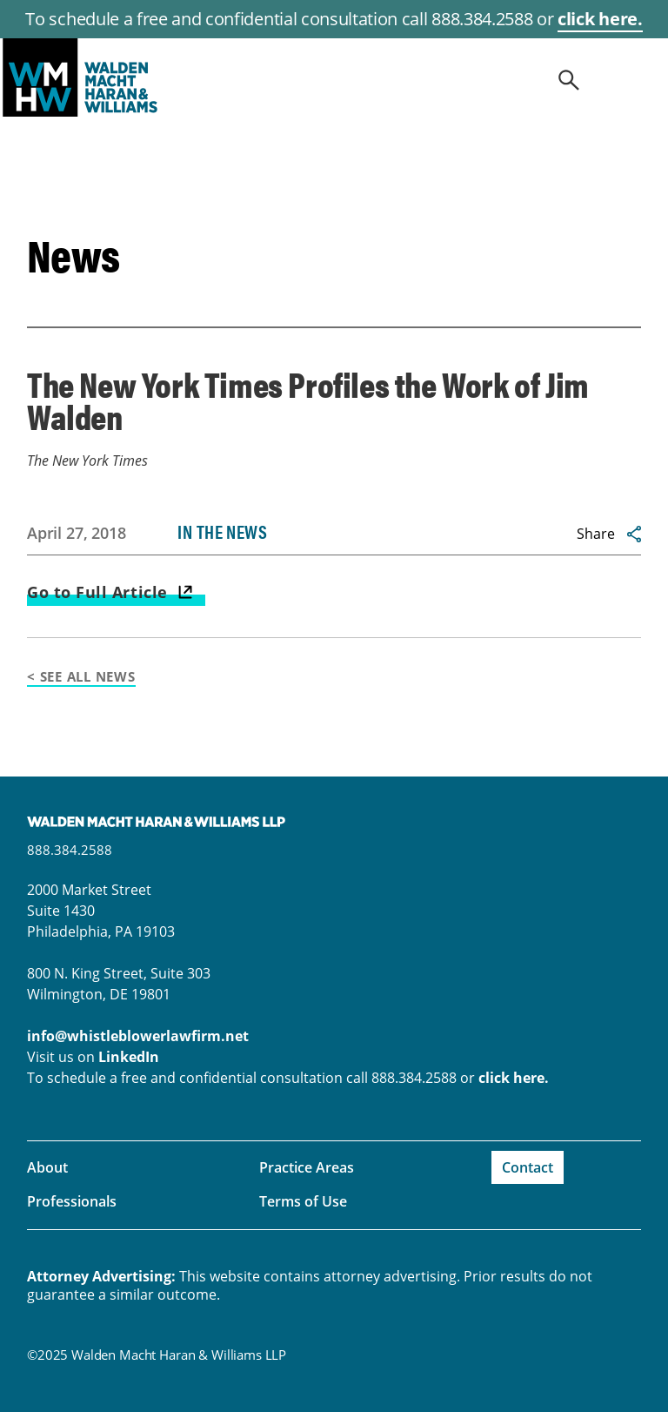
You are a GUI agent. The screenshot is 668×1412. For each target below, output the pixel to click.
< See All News (81, 676)
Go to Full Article (97, 592)
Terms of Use (303, 1201)
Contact (527, 1167)
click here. (600, 18)
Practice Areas (306, 1167)
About (47, 1167)
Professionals (72, 1201)
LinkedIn (128, 1056)
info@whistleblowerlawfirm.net (138, 1036)
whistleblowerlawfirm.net (334, 77)
